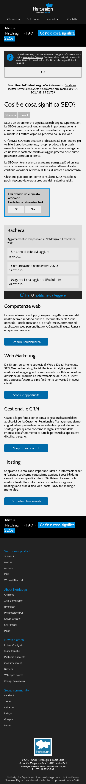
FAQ (29, 33)
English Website (12, 618)
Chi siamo (9, 594)
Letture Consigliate (13, 645)
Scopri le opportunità (26, 395)
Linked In (9, 707)
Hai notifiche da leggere (43, 295)
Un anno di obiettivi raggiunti (30, 252)
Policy (7, 630)
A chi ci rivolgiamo (13, 600)
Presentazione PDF (14, 612)
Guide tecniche (12, 651)
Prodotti (8, 562)
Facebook (70, 85)
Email (24, 115)
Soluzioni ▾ (33, 19)
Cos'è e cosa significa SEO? (39, 36)
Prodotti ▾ (52, 19)
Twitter (12, 89)
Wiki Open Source (13, 675)
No (33, 209)
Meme (7, 725)
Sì (16, 209)
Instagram (9, 713)
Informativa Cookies (33, 57)
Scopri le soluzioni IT (26, 448)
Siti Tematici (10, 624)
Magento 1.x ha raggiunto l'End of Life (36, 280)
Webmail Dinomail (13, 580)
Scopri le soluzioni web (26, 342)
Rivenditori (9, 606)
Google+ (8, 719)
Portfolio (8, 568)
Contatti (72, 19)
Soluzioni (9, 556)
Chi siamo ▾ (14, 19)
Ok (43, 72)
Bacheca (8, 669)
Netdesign (13, 33)
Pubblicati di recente (14, 657)
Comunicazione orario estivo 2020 (34, 266)
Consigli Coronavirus (14, 681)
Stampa (11, 115)
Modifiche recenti (13, 663)
